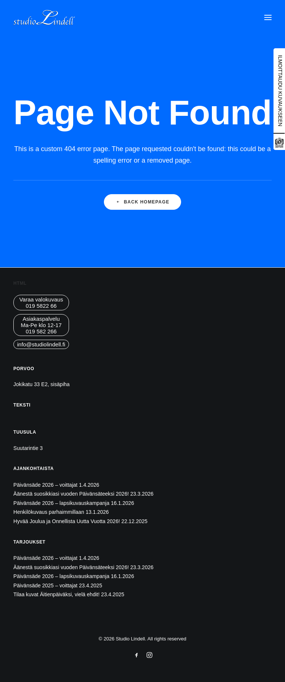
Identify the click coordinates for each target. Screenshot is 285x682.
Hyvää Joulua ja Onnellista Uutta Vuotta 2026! (66, 521)
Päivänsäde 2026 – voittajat (45, 485)
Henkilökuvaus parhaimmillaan (48, 512)
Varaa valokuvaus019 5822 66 (41, 302)
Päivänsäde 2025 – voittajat (45, 585)
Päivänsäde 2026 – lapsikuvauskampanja (61, 503)
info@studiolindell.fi (41, 344)
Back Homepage (143, 202)
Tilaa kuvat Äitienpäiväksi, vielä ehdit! (56, 594)
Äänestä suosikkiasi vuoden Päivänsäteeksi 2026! (71, 494)
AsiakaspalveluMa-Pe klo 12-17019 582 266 (41, 325)
